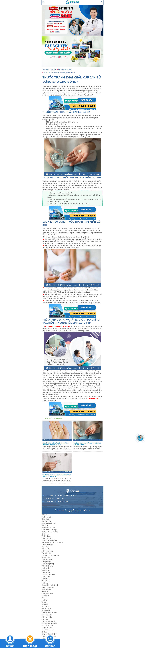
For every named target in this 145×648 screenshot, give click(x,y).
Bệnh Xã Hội (46, 576)
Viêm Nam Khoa (47, 544)
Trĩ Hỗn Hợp (46, 606)
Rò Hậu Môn (46, 610)
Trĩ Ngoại (45, 604)
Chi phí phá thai (47, 628)
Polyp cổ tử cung (47, 551)
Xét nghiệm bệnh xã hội (50, 585)
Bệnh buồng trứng (48, 564)
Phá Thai (45, 619)
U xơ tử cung (46, 570)
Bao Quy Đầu (46, 521)
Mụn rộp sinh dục (48, 587)
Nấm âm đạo (46, 557)
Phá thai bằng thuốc (48, 621)
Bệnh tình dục (46, 589)
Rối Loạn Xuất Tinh (48, 527)
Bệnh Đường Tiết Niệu (49, 530)
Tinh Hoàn (45, 525)
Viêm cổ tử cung (47, 566)
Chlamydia (45, 596)
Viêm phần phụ (47, 561)
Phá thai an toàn (47, 625)
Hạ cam (44, 598)
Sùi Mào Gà (46, 579)
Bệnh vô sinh (46, 568)
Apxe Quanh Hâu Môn (49, 613)
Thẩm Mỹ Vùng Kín (48, 574)
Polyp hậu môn (47, 617)
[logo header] (72, 2)
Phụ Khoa (45, 547)
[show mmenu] (43, 2)
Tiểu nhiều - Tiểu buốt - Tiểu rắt (52, 542)
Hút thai (44, 632)
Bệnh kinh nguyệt (47, 559)
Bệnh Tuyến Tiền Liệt (49, 523)
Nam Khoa (45, 519)
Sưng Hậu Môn (47, 615)
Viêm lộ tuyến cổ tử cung (50, 555)
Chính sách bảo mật (72, 512)
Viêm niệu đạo (46, 553)
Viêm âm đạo (46, 549)
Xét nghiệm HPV (47, 593)
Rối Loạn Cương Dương (50, 532)
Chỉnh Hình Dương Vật (49, 540)
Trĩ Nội (44, 602)
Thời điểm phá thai (48, 630)
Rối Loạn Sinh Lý (47, 538)
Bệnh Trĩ (44, 600)
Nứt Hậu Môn (46, 608)
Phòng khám (46, 572)
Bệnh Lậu (45, 583)
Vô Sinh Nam (46, 536)
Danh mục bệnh (47, 517)
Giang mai (45, 591)
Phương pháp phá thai (49, 623)
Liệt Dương (45, 534)
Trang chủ (45, 515)
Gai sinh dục (46, 581)
